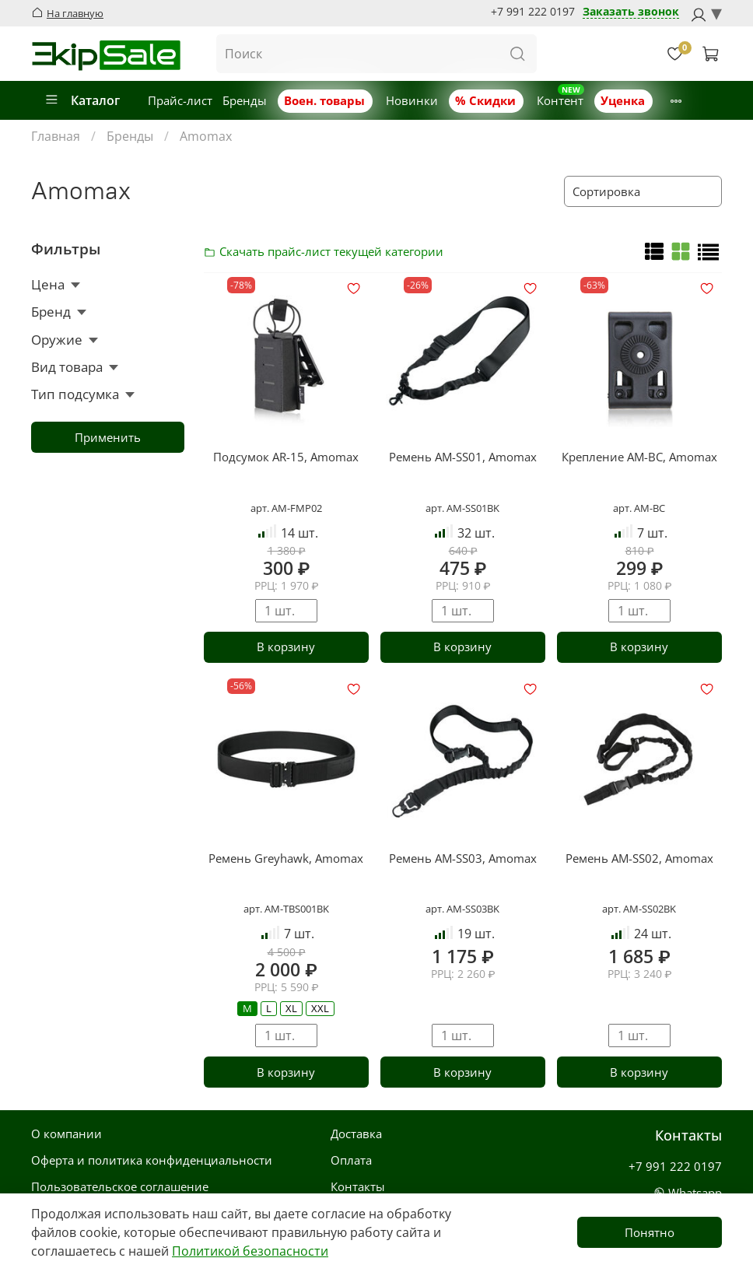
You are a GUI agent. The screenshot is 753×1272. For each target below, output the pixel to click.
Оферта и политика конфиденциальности (151, 1160)
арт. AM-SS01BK (462, 508)
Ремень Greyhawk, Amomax (285, 858)
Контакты (358, 1186)
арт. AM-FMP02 (286, 508)
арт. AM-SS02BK (639, 909)
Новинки (412, 100)
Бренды (244, 100)
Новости (690, 100)
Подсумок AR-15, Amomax (286, 456)
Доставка (356, 1133)
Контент (560, 100)
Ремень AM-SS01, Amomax (463, 456)
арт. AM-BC (639, 508)
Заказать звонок (631, 12)
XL (291, 1008)
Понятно (649, 1232)
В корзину (286, 646)
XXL (320, 1008)
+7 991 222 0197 (533, 12)
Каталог (82, 100)
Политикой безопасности (250, 1251)
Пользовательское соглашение (119, 1186)
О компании (66, 1133)
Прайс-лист (180, 100)
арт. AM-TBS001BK (286, 909)
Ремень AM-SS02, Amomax (639, 858)
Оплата (351, 1160)
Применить (108, 437)
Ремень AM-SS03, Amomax (463, 858)
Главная (55, 136)
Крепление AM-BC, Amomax (639, 456)
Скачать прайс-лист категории (214, 251)
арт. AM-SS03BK (462, 909)
